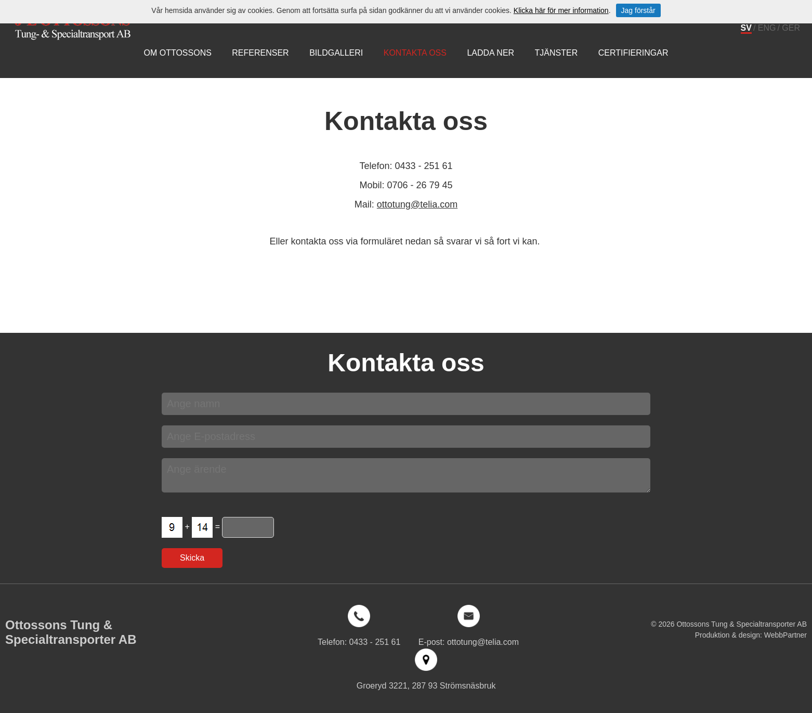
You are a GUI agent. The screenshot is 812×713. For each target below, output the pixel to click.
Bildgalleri (336, 52)
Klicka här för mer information (561, 10)
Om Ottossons (177, 52)
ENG (767, 27)
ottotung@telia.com (417, 204)
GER (791, 27)
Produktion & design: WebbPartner (751, 635)
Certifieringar (633, 52)
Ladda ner (490, 52)
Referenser (260, 52)
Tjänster (556, 52)
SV (746, 27)
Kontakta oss (415, 52)
